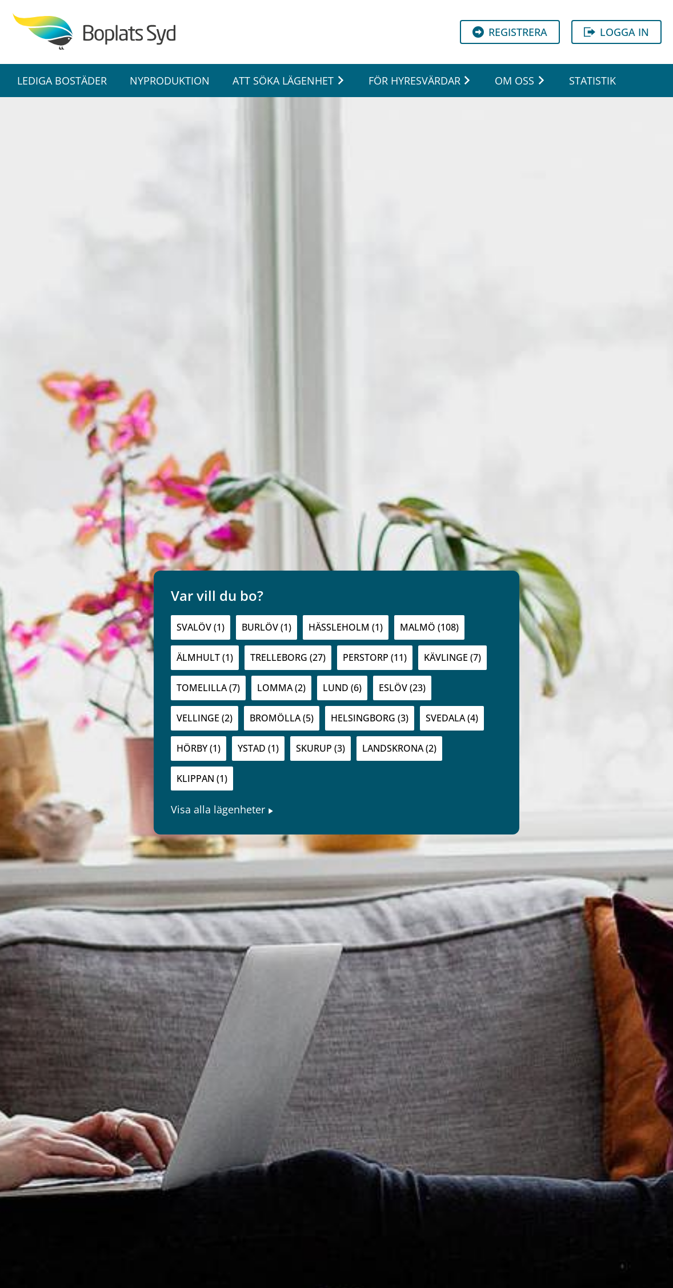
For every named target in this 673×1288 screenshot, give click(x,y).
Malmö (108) (429, 627)
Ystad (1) (258, 748)
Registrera (509, 32)
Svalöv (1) (201, 627)
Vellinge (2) (205, 718)
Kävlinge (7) (452, 657)
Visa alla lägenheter (222, 809)
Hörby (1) (199, 748)
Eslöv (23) (402, 687)
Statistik (592, 80)
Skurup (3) (320, 748)
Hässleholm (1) (346, 627)
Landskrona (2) (399, 748)
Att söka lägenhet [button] (283, 80)
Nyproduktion (170, 80)
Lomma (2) (281, 687)
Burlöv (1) (266, 627)
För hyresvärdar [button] (414, 80)
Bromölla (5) (282, 718)
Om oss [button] (514, 80)
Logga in (616, 32)
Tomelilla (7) (208, 687)
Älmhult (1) (205, 657)
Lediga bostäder (62, 80)
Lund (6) (342, 687)
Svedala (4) (452, 718)
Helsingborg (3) (369, 718)
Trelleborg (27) (288, 657)
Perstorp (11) (375, 657)
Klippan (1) (202, 778)
